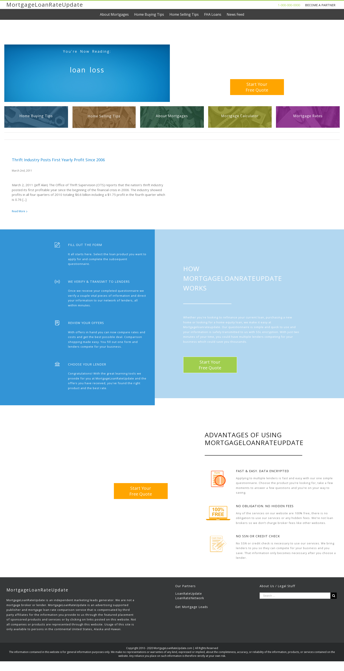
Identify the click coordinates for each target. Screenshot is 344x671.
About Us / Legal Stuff (277, 588)
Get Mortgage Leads (191, 609)
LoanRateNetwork (189, 600)
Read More (18, 211)
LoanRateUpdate (188, 595)
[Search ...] (295, 597)
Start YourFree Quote (257, 87)
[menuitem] (117, 14)
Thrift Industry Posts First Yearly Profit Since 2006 (58, 159)
